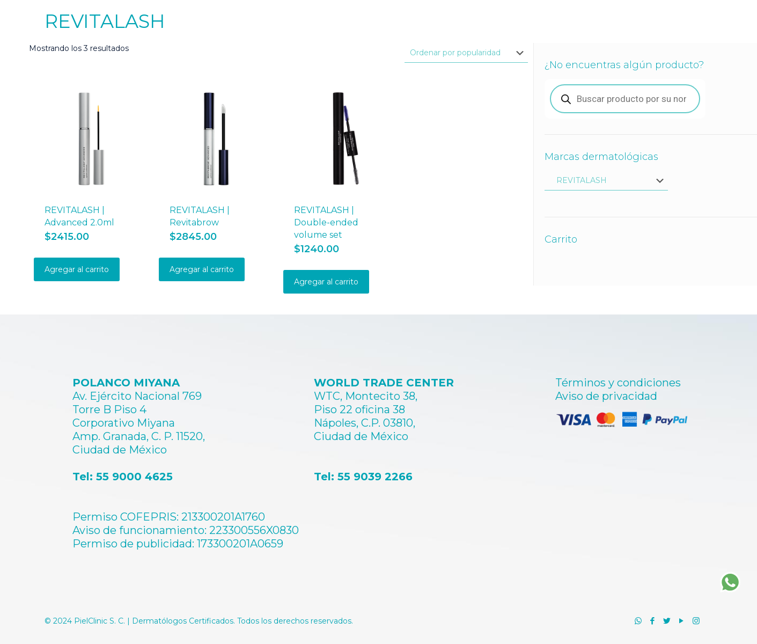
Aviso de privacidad (606, 396)
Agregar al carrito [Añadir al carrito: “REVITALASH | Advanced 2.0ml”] (77, 269)
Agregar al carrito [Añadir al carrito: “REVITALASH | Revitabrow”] (202, 269)
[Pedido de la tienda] (466, 53)
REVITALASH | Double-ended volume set (326, 222)
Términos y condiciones (618, 382)
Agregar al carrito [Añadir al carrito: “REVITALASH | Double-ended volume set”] (326, 282)
